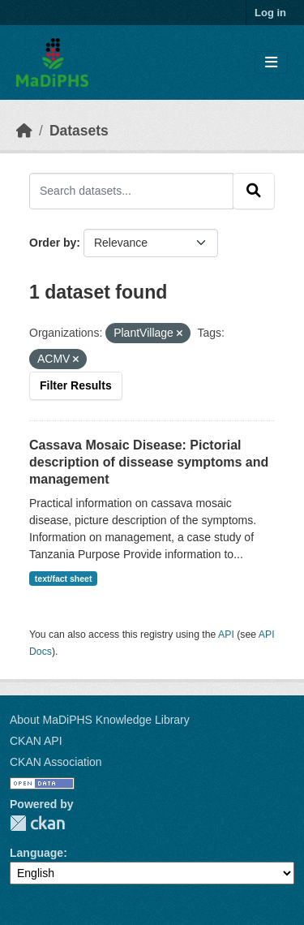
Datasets (79, 131)
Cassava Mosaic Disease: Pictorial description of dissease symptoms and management (148, 462)
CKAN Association (56, 761)
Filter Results (76, 385)
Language (36, 852)
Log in (270, 12)
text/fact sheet (63, 578)
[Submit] (254, 191)
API (226, 634)
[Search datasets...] (131, 191)
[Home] (24, 131)
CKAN (37, 823)
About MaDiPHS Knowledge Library (100, 719)
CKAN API (36, 740)
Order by (52, 242)
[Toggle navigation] (271, 63)
